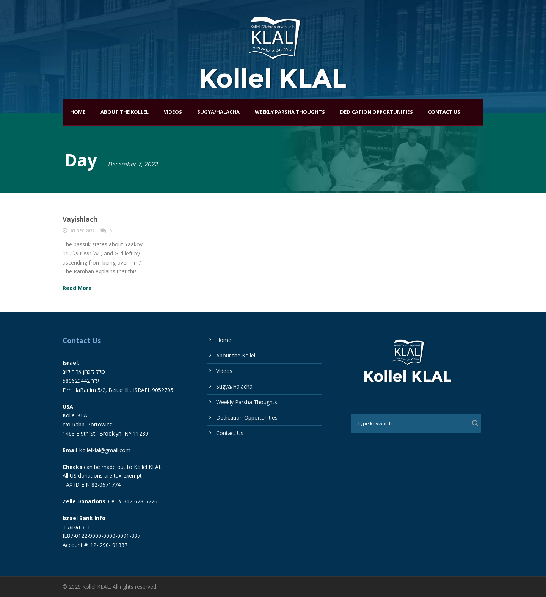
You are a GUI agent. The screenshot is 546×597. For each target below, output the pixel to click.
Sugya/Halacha (218, 111)
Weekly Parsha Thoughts (290, 111)
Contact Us (444, 111)
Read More (77, 287)
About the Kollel (124, 111)
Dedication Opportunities (376, 111)
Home (77, 111)
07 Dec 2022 (82, 230)
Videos (173, 111)
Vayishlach (80, 219)
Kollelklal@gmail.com (104, 450)
